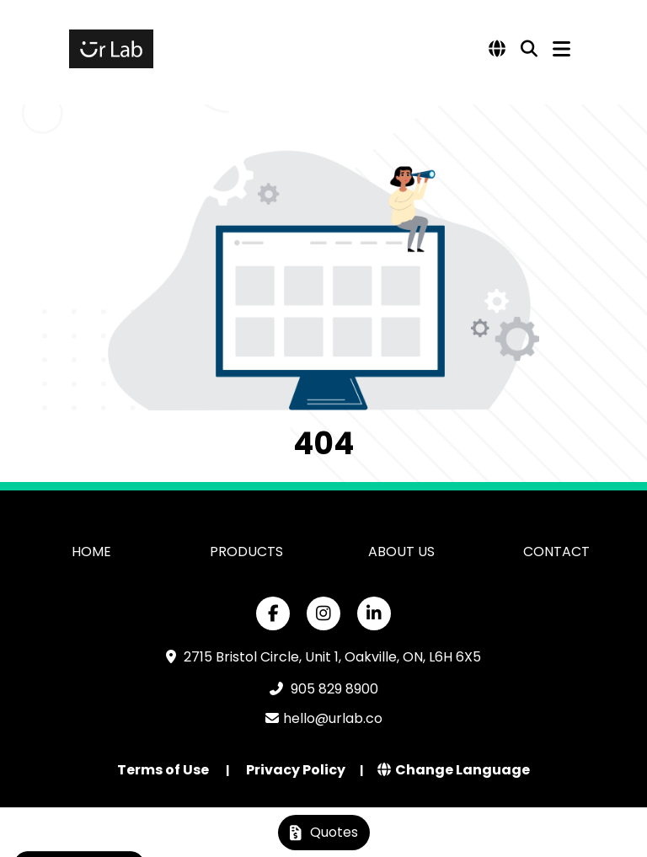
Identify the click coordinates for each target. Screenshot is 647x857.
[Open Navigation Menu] (561, 49)
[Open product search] (529, 49)
